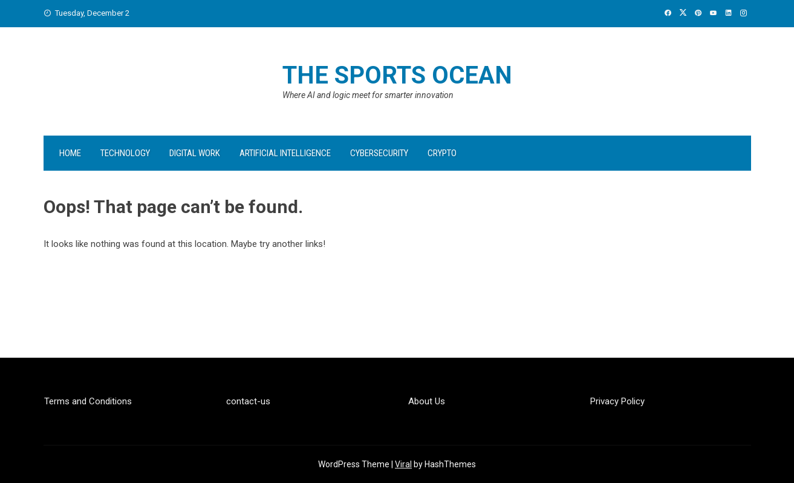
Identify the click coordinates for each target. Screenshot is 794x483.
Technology (125, 153)
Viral (403, 464)
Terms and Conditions (88, 401)
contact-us (248, 401)
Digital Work (194, 153)
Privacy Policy (617, 401)
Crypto (442, 153)
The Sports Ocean (397, 75)
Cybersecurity (379, 153)
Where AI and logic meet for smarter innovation (368, 95)
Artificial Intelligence (285, 153)
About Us (426, 401)
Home (70, 153)
